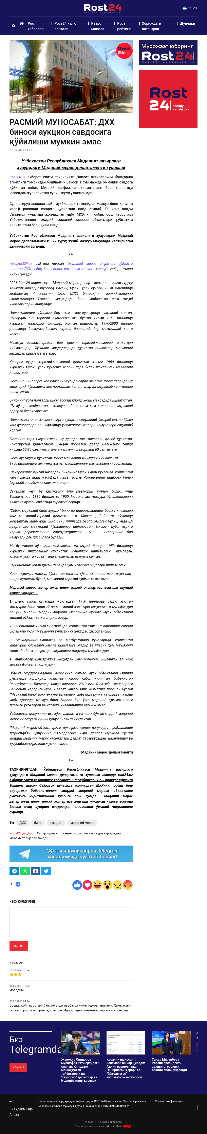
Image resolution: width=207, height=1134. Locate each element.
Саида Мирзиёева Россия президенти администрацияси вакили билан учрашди (169, 1065)
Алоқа (14, 1115)
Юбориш (18, 945)
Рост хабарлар (36, 26)
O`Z (195, 8)
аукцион (56, 823)
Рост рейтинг (124, 26)
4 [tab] (196, 1050)
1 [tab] (196, 1043)
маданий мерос (82, 823)
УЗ (187, 8)
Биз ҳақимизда (21, 1109)
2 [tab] (196, 1045)
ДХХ (22, 823)
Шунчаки (187, 23)
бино (37, 823)
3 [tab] (196, 1047)
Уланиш (18, 1067)
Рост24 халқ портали (65, 26)
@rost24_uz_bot (21, 833)
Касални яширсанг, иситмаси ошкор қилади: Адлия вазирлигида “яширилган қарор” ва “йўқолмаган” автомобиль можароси (126, 1068)
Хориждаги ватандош (151, 26)
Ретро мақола (97, 26)
